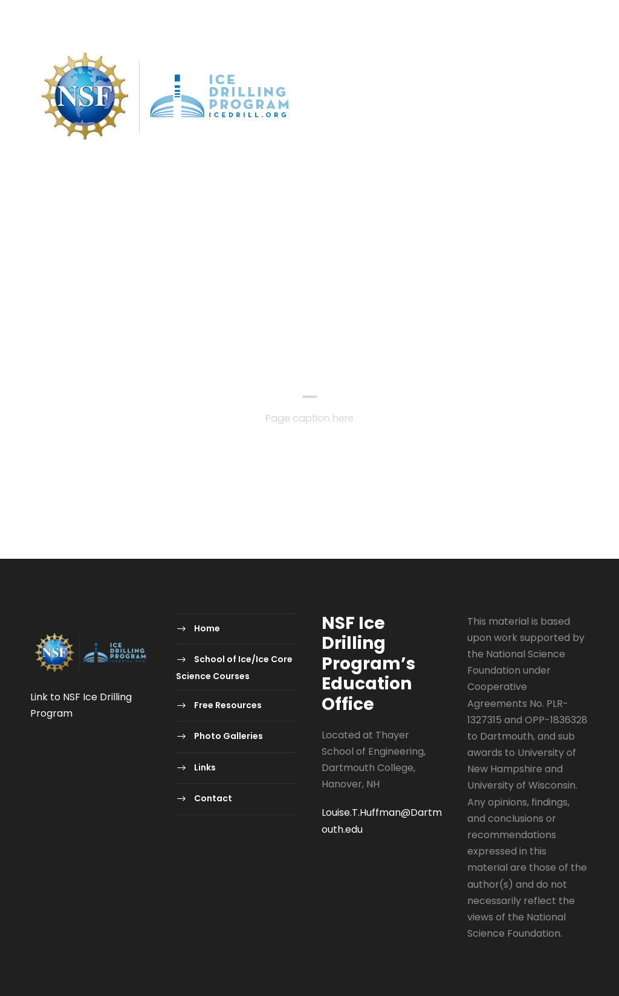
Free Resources (341, 235)
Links (516, 235)
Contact (63, 263)
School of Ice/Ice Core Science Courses (181, 235)
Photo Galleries (441, 235)
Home (44, 235)
